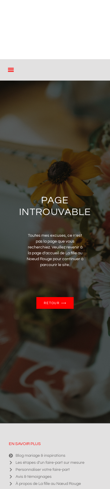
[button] (11, 70)
